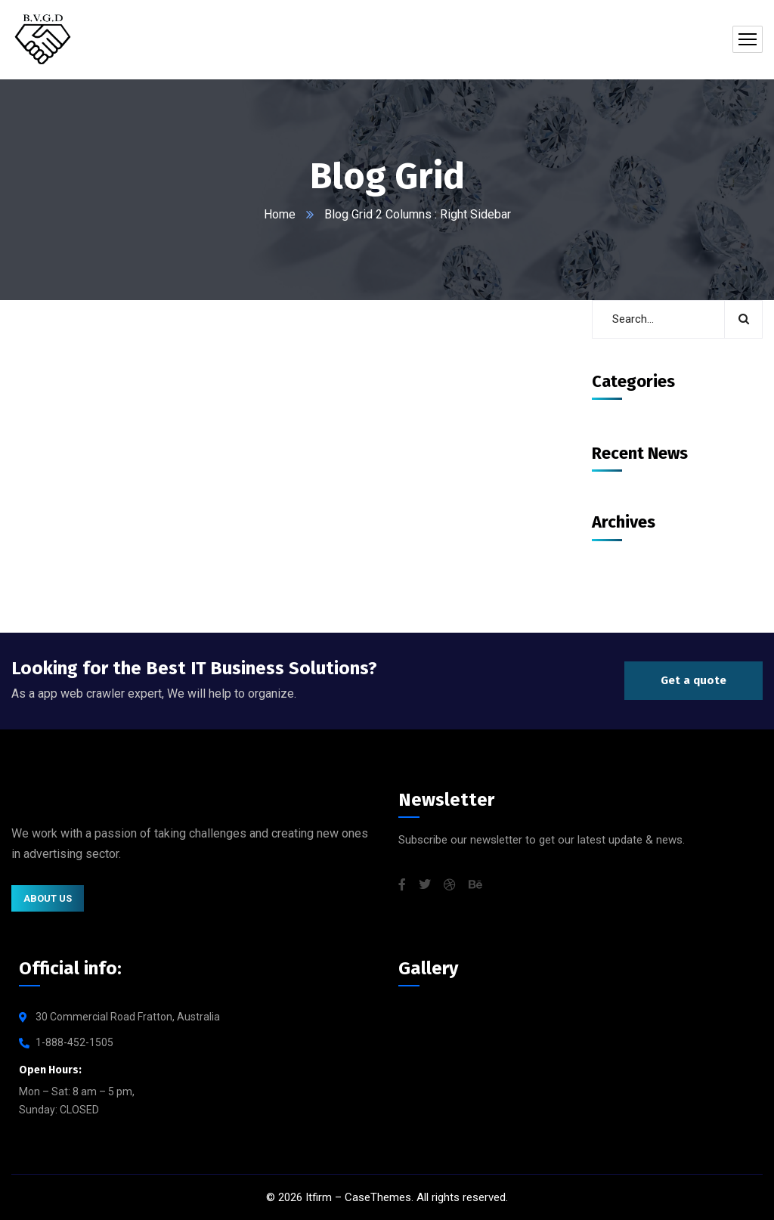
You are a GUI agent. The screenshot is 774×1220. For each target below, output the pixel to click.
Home (280, 214)
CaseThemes (378, 1197)
